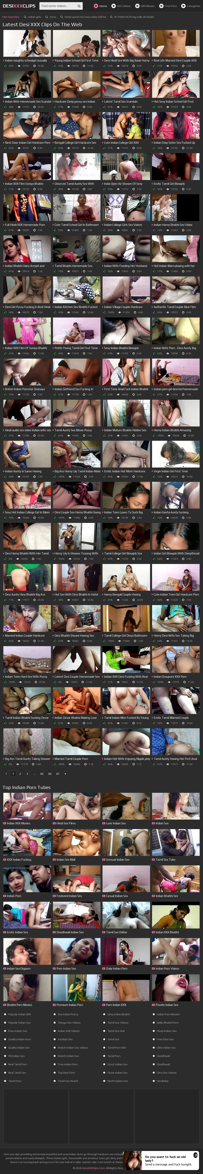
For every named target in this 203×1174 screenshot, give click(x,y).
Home (100, 6)
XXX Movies (145, 6)
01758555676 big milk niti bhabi (131, 16)
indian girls (32, 16)
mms (50, 16)
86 (50, 773)
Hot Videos (121, 6)
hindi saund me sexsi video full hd (82, 16)
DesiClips (19, 6)
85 (42, 773)
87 (57, 773)
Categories (190, 6)
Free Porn (168, 6)
